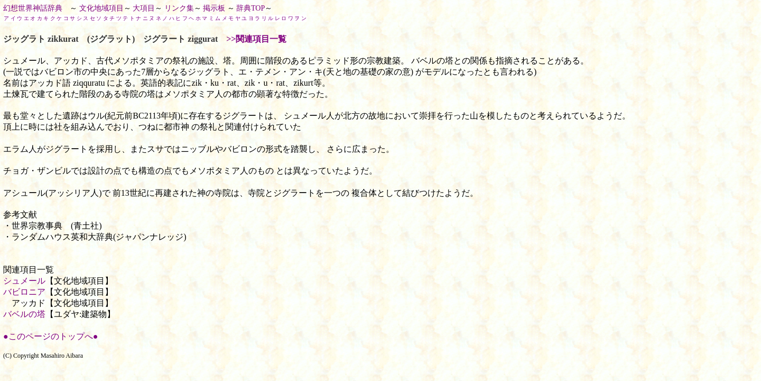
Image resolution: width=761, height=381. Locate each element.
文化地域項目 (101, 8)
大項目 (144, 8)
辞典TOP (250, 8)
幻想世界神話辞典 (32, 8)
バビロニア (24, 291)
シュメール (24, 280)
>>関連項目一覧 (256, 38)
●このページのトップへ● (50, 336)
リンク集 (179, 8)
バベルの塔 (24, 314)
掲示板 (214, 8)
